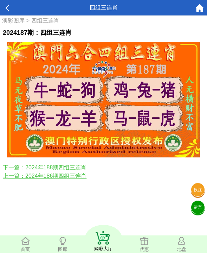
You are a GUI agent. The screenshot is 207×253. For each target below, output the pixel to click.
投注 (198, 189)
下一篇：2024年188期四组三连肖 (44, 167)
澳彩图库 (13, 21)
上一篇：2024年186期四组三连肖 (44, 176)
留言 (198, 207)
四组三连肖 (45, 21)
